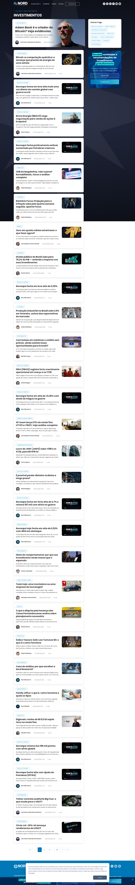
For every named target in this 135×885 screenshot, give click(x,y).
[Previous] (35, 849)
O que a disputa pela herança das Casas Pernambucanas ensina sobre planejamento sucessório (36, 613)
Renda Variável (110, 26)
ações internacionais (24, 580)
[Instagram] (107, 3)
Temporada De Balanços (99, 30)
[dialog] (67, 872)
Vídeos (54, 4)
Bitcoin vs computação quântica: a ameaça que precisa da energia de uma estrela (35, 60)
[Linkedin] (113, 3)
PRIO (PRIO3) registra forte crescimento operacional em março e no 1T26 (37, 371)
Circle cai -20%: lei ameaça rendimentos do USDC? (31, 827)
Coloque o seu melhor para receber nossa (105, 70)
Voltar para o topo (114, 876)
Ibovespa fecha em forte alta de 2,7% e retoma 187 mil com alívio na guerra (37, 503)
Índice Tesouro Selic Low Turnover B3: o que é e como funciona (37, 641)
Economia (94, 37)
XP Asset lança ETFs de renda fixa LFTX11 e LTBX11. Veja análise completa (37, 424)
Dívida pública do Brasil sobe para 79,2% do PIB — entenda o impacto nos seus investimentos (37, 259)
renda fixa (20, 168)
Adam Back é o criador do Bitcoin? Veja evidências (34, 29)
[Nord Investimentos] (21, 4)
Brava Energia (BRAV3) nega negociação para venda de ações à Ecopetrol (35, 119)
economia (20, 197)
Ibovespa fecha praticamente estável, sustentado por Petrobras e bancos (37, 146)
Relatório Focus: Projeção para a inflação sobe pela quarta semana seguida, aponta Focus (35, 204)
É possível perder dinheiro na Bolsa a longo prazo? (36, 477)
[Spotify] (120, 3)
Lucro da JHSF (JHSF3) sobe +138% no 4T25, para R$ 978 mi (36, 450)
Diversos (106, 40)
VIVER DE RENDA (96, 40)
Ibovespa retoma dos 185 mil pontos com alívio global (36, 747)
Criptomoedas (96, 44)
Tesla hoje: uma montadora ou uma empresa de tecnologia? (36, 585)
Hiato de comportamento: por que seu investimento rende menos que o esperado (37, 557)
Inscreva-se (72, 4)
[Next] (62, 849)
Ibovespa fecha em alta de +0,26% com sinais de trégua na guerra (37, 397)
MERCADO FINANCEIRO (98, 33)
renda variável (22, 524)
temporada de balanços (24, 445)
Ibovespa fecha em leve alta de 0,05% (36, 286)
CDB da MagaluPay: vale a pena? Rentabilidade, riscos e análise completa (34, 174)
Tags (25, 11)
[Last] (67, 849)
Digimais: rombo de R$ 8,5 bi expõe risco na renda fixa (35, 721)
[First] (29, 849)
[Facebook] (104, 3)
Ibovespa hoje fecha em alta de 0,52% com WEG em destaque (37, 530)
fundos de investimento (24, 418)
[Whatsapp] (110, 3)
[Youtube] (116, 3)
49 (57, 850)
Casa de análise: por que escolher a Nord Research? (35, 668)
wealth (19, 606)
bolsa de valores (22, 82)
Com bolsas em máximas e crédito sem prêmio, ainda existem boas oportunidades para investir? (37, 343)
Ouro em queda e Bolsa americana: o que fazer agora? (36, 232)
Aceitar (100, 877)
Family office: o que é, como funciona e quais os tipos (37, 694)
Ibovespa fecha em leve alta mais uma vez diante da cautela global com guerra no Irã (37, 89)
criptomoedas (20, 23)
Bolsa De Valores (96, 26)
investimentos (21, 336)
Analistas (46, 4)
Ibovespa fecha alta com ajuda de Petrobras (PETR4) (35, 774)
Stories (61, 4)
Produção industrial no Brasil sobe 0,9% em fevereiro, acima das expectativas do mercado (37, 313)
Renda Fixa (110, 33)
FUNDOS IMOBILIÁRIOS (106, 37)
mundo (19, 226)
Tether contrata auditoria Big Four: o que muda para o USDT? (36, 800)
